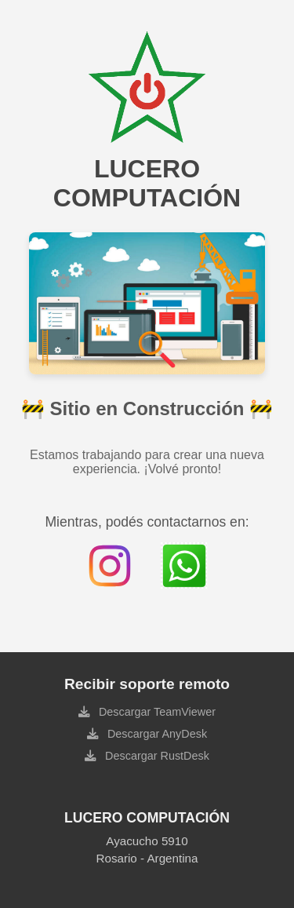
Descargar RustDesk (155, 755)
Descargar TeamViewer (156, 712)
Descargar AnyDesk (155, 733)
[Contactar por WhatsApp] (184, 565)
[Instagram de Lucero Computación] (109, 565)
